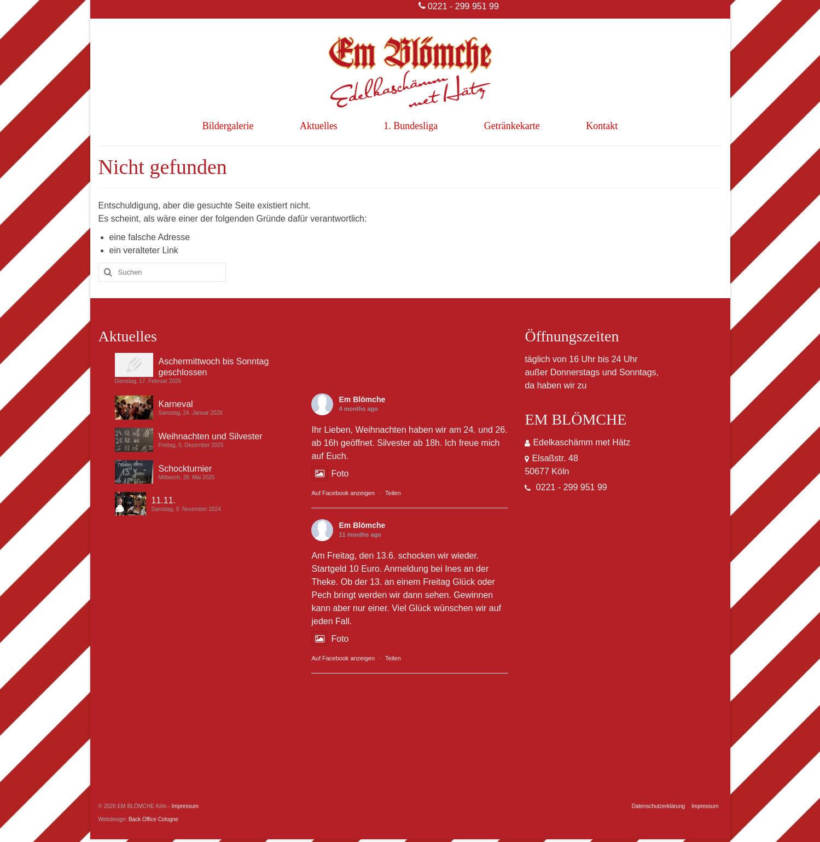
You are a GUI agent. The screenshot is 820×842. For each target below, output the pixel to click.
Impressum (185, 806)
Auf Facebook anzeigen (343, 493)
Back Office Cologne (153, 819)
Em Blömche (362, 399)
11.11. (164, 500)
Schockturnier (185, 468)
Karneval (176, 404)
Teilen (393, 493)
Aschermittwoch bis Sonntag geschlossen (214, 367)
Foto (329, 473)
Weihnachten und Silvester (211, 436)
